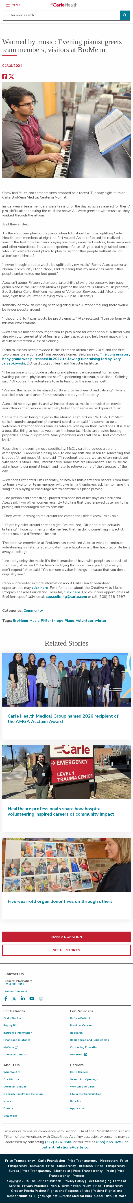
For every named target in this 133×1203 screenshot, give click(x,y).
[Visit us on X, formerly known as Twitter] (14, 999)
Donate (8, 1108)
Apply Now (77, 1108)
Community (33, 610)
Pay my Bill (10, 1025)
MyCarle (10, 1047)
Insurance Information (17, 1033)
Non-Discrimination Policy (70, 1186)
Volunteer (84, 620)
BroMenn (20, 620)
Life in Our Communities (85, 1094)
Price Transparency (108, 1186)
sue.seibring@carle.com (66, 596)
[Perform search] (125, 15)
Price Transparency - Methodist (46, 1171)
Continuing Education (84, 1047)
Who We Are (11, 1072)
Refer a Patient (80, 1018)
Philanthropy (52, 620)
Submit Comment (15, 991)
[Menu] (8, 5)
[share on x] (11, 77)
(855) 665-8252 (110, 1142)
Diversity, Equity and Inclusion (23, 1094)
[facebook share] (4, 77)
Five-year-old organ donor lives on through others (60, 901)
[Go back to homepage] (63, 5)
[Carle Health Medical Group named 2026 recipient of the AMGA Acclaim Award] (66, 680)
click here (40, 587)
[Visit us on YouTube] (32, 999)
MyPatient (78, 1054)
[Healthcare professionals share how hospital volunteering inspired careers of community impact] (66, 772)
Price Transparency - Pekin (93, 1171)
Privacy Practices (35, 1186)
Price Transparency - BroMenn (69, 1166)
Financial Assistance (17, 1040)
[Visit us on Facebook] (5, 999)
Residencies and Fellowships (89, 1040)
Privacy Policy (73, 1181)
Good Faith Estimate (110, 1196)
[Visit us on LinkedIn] (23, 999)
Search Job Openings (84, 1079)
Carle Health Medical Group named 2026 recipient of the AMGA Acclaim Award (63, 719)
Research (76, 1033)
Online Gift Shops (15, 1054)
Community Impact (15, 1086)
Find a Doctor (12, 1018)
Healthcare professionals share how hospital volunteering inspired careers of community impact (61, 811)
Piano (69, 620)
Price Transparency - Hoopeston (93, 1161)
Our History (11, 1079)
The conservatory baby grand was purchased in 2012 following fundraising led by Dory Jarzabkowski (66, 359)
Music (34, 620)
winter (100, 620)
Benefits (75, 1101)
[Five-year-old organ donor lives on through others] (66, 865)
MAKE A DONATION (66, 937)
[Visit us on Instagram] (41, 999)
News (7, 1101)
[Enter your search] (66, 15)
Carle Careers (79, 1072)
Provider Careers (81, 1025)
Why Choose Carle (82, 1086)
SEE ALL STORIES (66, 950)
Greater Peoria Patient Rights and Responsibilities (50, 1191)
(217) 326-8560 (58, 1142)
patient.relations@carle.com (66, 1147)
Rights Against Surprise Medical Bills (63, 1196)
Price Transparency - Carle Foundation (35, 1161)
